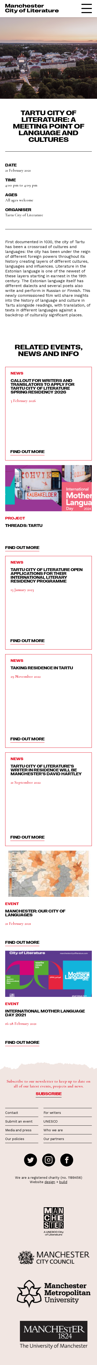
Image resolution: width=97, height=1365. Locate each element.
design (49, 1182)
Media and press (18, 1130)
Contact (11, 1113)
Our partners (53, 1139)
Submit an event (19, 1121)
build (63, 1182)
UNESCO (50, 1121)
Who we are (53, 1130)
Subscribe (49, 1093)
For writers (52, 1113)
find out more (27, 451)
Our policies (14, 1139)
